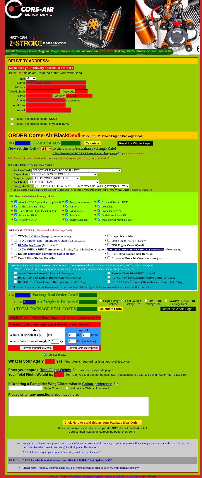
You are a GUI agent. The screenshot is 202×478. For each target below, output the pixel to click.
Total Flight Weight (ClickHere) (52, 189)
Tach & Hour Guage (36, 236)
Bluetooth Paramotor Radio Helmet (51, 253)
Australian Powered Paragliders (87, 476)
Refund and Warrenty (115, 476)
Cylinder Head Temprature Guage (45, 240)
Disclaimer (133, 476)
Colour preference (97, 384)
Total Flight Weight (56, 370)
